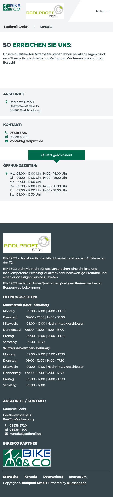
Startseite (10, 477)
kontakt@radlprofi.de (25, 434)
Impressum (78, 477)
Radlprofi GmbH (16, 27)
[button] (103, 11)
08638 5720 (18, 133)
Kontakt (30, 477)
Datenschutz (53, 477)
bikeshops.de (76, 483)
